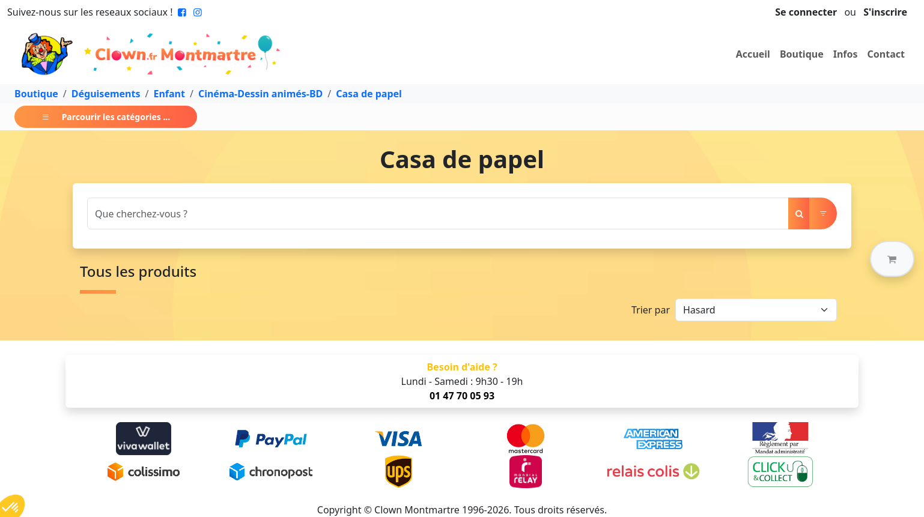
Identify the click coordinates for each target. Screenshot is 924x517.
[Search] (438, 213)
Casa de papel (369, 93)
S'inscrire (885, 12)
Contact (886, 54)
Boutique (802, 54)
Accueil (753, 54)
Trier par (650, 309)
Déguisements (106, 93)
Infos (845, 54)
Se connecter (806, 12)
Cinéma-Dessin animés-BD (260, 93)
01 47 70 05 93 (462, 395)
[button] (892, 259)
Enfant (168, 93)
